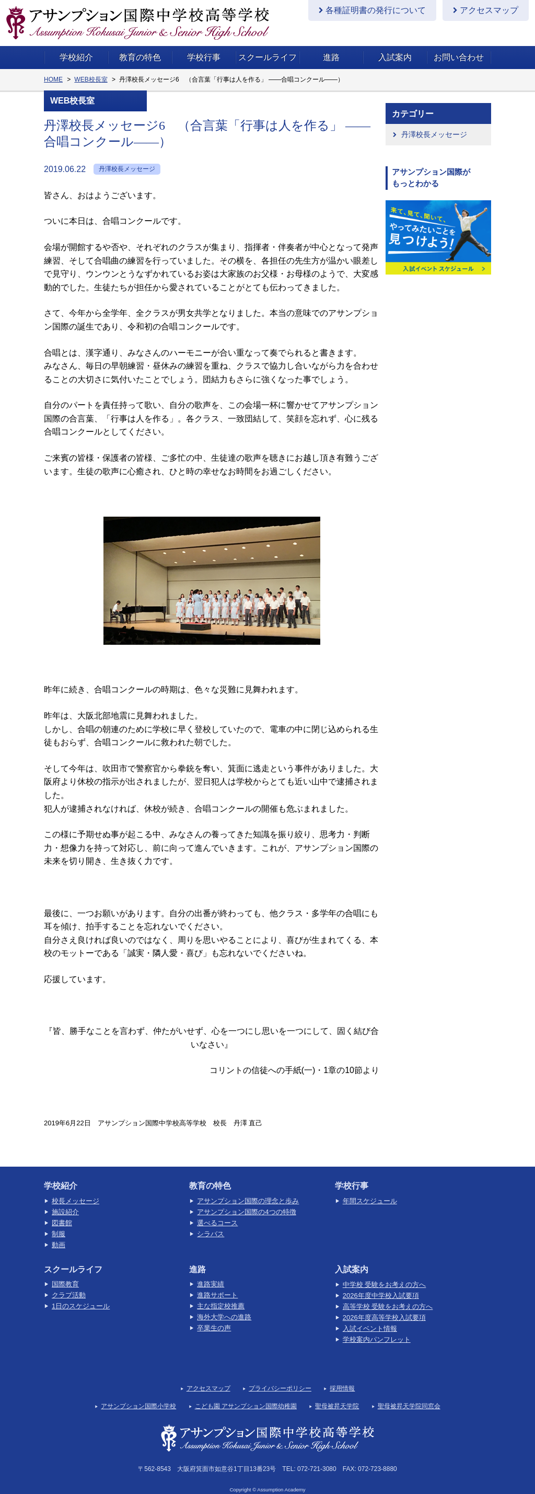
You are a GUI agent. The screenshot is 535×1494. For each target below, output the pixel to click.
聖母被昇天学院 (337, 1395)
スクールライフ (267, 46)
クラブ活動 (69, 1284)
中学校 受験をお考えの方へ (384, 1274)
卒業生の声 (214, 1317)
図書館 (62, 1212)
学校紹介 (76, 46)
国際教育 (65, 1273)
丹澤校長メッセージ (434, 123)
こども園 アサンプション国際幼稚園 (246, 1395)
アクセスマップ (489, 10)
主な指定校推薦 (221, 1295)
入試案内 (395, 46)
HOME (53, 68)
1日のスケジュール (81, 1295)
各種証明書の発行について (375, 10)
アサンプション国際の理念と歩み (248, 1190)
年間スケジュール (370, 1190)
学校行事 (203, 46)
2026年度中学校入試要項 (381, 1284)
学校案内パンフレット (377, 1328)
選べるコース (217, 1212)
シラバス (210, 1223)
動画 (58, 1234)
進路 (331, 46)
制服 (58, 1223)
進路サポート (217, 1284)
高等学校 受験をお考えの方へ (388, 1295)
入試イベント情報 (370, 1317)
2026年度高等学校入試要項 (384, 1306)
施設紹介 (65, 1201)
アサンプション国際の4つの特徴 (246, 1201)
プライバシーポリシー (280, 1377)
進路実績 (210, 1273)
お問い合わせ (459, 46)
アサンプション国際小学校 (138, 1395)
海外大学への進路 (224, 1306)
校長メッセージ (75, 1190)
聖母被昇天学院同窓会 (409, 1395)
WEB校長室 (90, 68)
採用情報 (342, 1377)
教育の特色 (140, 46)
